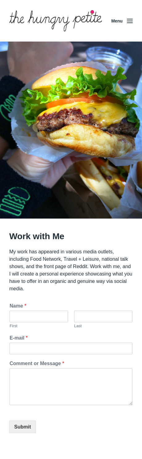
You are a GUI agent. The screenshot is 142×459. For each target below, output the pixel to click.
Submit (22, 426)
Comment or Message (37, 363)
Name (18, 305)
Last (78, 326)
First (13, 326)
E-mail (19, 337)
